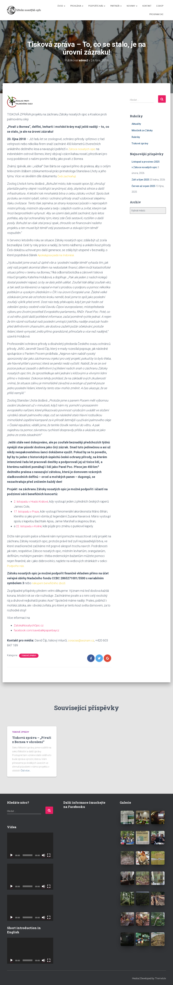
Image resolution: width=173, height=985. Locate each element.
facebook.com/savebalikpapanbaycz (38, 629)
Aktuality (136, 124)
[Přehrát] (11, 854)
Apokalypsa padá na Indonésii (57, 255)
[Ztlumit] (43, 854)
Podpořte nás (16, 565)
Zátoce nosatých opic (82, 149)
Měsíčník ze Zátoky (142, 130)
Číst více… (26, 769)
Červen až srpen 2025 (143, 186)
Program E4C (156, 14)
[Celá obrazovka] (49, 854)
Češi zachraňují (67, 176)
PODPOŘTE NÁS (96, 6)
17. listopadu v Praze (27, 511)
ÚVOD (61, 6)
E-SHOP (159, 6)
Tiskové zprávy (28, 655)
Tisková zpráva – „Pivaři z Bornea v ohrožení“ (31, 739)
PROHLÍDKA (76, 6)
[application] (30, 845)
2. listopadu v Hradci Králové (32, 501)
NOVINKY (132, 6)
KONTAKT (146, 6)
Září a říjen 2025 (140, 179)
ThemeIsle (160, 977)
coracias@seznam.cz (82, 639)
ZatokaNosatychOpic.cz (29, 624)
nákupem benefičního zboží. (50, 582)
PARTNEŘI (116, 6)
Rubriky (136, 137)
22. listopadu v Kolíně (30, 526)
